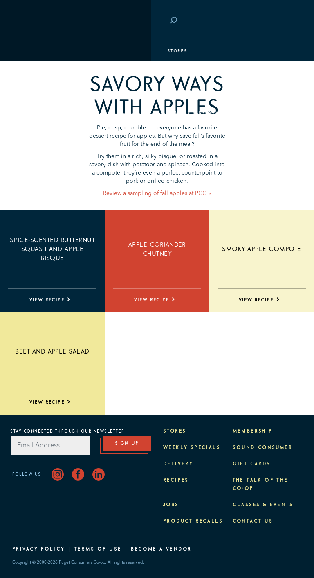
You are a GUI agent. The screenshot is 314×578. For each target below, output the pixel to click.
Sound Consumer (263, 447)
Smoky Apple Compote (261, 249)
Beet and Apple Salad (52, 351)
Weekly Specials (191, 447)
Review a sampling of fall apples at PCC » (157, 193)
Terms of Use (98, 549)
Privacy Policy (38, 549)
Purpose (28, 133)
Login (289, 21)
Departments (35, 72)
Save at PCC (256, 21)
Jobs (171, 505)
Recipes (176, 480)
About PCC (31, 154)
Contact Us (253, 521)
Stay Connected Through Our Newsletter (67, 431)
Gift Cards (252, 464)
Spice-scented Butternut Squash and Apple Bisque (52, 249)
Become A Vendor (161, 549)
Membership (33, 92)
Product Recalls (193, 521)
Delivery (178, 464)
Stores (26, 51)
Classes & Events (41, 113)
